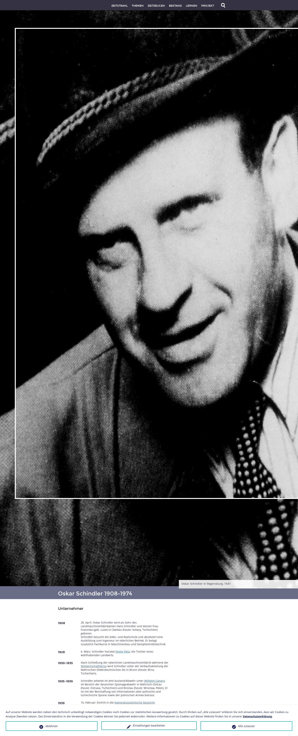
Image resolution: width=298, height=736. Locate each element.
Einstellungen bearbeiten (149, 725)
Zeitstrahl (119, 5)
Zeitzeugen (156, 5)
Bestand (175, 5)
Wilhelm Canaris (154, 681)
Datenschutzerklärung (257, 716)
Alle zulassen (246, 726)
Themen (138, 5)
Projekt (207, 5)
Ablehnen (51, 726)
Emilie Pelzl (123, 651)
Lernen (191, 5)
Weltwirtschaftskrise (94, 666)
